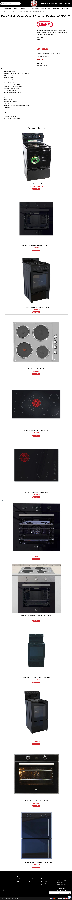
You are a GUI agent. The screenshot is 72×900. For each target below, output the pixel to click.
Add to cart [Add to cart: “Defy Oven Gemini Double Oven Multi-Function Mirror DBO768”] (36, 867)
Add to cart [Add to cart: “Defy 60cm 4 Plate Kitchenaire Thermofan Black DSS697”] (36, 682)
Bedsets (3, 878)
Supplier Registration (19, 881)
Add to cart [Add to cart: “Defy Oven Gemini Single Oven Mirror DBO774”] (36, 805)
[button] (38, 65)
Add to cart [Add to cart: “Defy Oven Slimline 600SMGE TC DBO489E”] (36, 559)
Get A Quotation (18, 878)
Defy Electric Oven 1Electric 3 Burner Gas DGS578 (36, 307)
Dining (3, 889)
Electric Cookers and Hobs (8, 11)
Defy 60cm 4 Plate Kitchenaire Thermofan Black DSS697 (36, 677)
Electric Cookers (4, 886)
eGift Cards (30, 881)
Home (2, 11)
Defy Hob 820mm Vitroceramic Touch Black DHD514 (36, 430)
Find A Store (43, 878)
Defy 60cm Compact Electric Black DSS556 (36, 739)
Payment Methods (44, 881)
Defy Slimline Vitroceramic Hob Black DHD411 (36, 492)
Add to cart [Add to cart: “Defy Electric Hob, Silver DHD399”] (36, 373)
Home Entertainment (5, 892)
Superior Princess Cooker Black (36, 183)
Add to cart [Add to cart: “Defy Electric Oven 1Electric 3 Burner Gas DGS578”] (36, 312)
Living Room (4, 887)
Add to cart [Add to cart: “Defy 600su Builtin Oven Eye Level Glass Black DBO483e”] (36, 250)
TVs (2, 880)
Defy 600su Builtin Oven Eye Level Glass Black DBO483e (36, 245)
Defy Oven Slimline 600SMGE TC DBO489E (36, 554)
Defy (41, 45)
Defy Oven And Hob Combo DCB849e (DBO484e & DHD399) (36, 615)
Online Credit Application (32, 878)
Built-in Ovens (16, 11)
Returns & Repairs (44, 883)
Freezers (3, 884)
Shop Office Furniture (19, 880)
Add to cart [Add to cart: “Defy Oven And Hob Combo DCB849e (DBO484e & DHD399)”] (36, 620)
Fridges (3, 881)
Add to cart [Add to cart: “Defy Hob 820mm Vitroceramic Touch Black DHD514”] (36, 435)
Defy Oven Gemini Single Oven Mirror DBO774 (36, 800)
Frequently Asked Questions (45, 880)
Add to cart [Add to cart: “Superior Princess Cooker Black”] (36, 188)
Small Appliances (4, 890)
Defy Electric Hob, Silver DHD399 (36, 369)
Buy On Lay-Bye (31, 880)
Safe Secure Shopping (44, 884)
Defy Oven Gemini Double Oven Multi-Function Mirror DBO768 (36, 862)
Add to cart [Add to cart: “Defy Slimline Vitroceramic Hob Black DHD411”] (36, 497)
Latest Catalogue (31, 883)
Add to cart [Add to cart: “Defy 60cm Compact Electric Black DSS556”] (36, 744)
